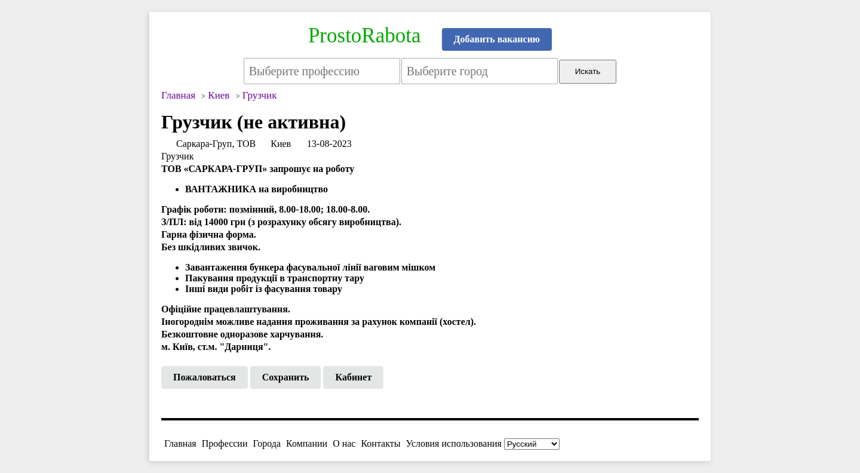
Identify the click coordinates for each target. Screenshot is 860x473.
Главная (180, 443)
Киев (281, 144)
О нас (344, 443)
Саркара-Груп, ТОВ (216, 144)
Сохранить (285, 377)
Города (267, 443)
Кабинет (353, 377)
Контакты (380, 443)
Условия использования (454, 443)
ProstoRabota (364, 35)
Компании (306, 443)
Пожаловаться (204, 377)
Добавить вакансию (497, 39)
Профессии (225, 443)
